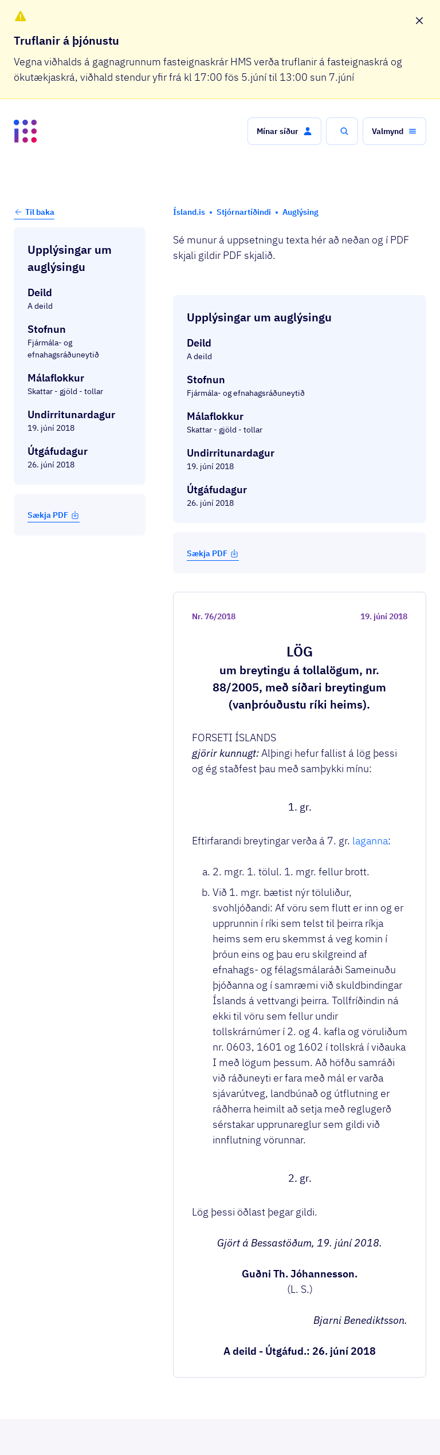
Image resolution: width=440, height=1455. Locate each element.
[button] (284, 131)
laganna (370, 530)
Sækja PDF (54, 515)
